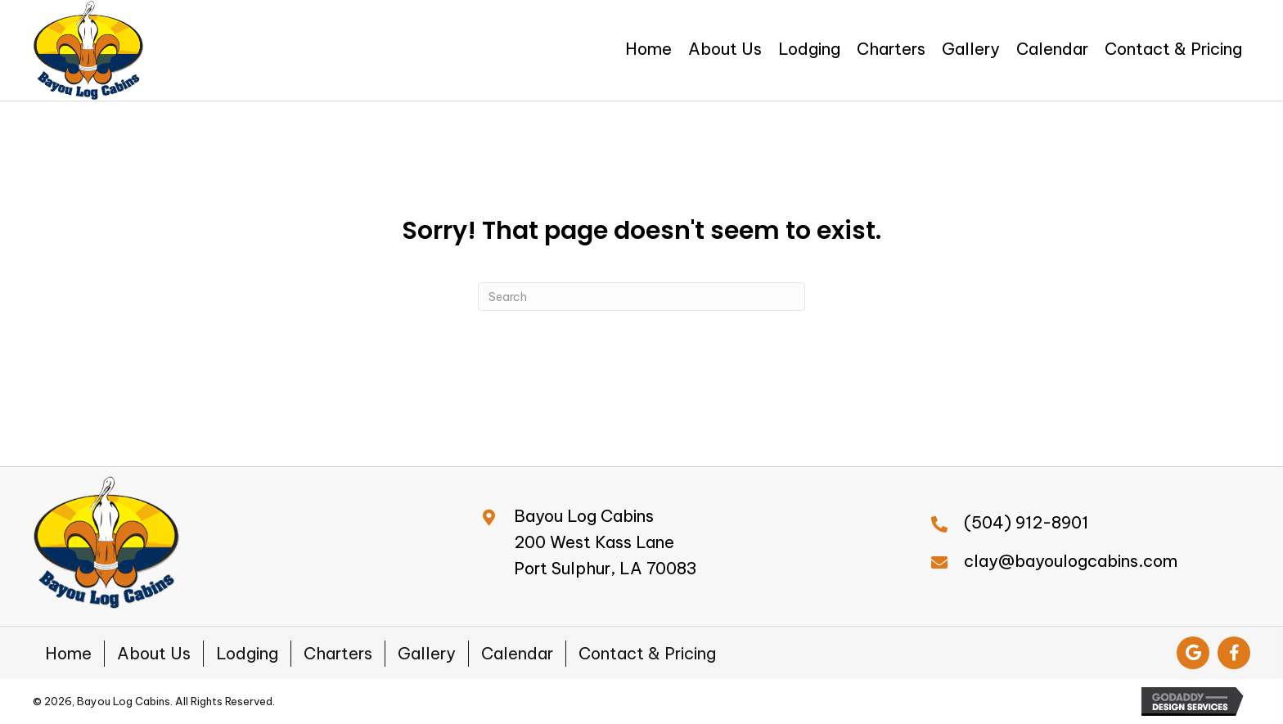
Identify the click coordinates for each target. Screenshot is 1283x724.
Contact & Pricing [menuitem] (647, 653)
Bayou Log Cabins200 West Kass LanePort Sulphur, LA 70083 (605, 542)
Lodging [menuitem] (247, 653)
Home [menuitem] (68, 653)
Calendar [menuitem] (517, 653)
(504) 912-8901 (1026, 522)
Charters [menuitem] (338, 653)
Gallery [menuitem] (427, 653)
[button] (1193, 652)
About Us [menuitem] (154, 653)
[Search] (641, 296)
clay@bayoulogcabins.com (1070, 561)
